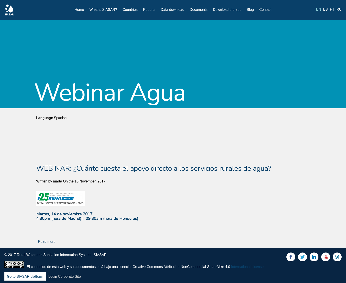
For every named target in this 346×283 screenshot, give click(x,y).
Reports (149, 9)
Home (79, 9)
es (325, 9)
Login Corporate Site (64, 276)
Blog (250, 9)
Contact (265, 9)
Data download (172, 9)
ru (339, 9)
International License (247, 267)
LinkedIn (314, 258)
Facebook (290, 258)
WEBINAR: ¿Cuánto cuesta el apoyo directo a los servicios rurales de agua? (153, 168)
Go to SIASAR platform (25, 276)
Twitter (302, 258)
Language (44, 118)
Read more (46, 241)
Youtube (325, 258)
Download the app (227, 9)
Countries (129, 9)
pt (332, 9)
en (318, 9)
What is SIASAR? (103, 9)
